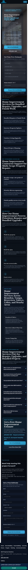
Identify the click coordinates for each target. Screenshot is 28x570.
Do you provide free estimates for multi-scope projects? (13, 405)
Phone (4, 494)
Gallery (3, 560)
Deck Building (8, 545)
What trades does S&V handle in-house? (13, 386)
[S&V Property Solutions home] (3, 2)
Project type (6, 505)
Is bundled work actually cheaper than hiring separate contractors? (13, 392)
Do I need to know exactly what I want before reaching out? (12, 374)
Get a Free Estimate (12, 47)
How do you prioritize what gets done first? (12, 399)
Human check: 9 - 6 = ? (9, 82)
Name (4, 488)
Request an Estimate (18, 435)
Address (5, 510)
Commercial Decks (21, 548)
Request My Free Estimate (15, 90)
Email (4, 499)
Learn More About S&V (15, 447)
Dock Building (17, 545)
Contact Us (12, 474)
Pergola (7, 548)
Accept (14, 568)
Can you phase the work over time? (13, 380)
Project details (7, 515)
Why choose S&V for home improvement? (11, 411)
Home (2, 545)
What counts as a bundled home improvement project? (12, 368)
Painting (13, 548)
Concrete (24, 545)
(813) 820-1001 (13, 51)
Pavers (2, 548)
